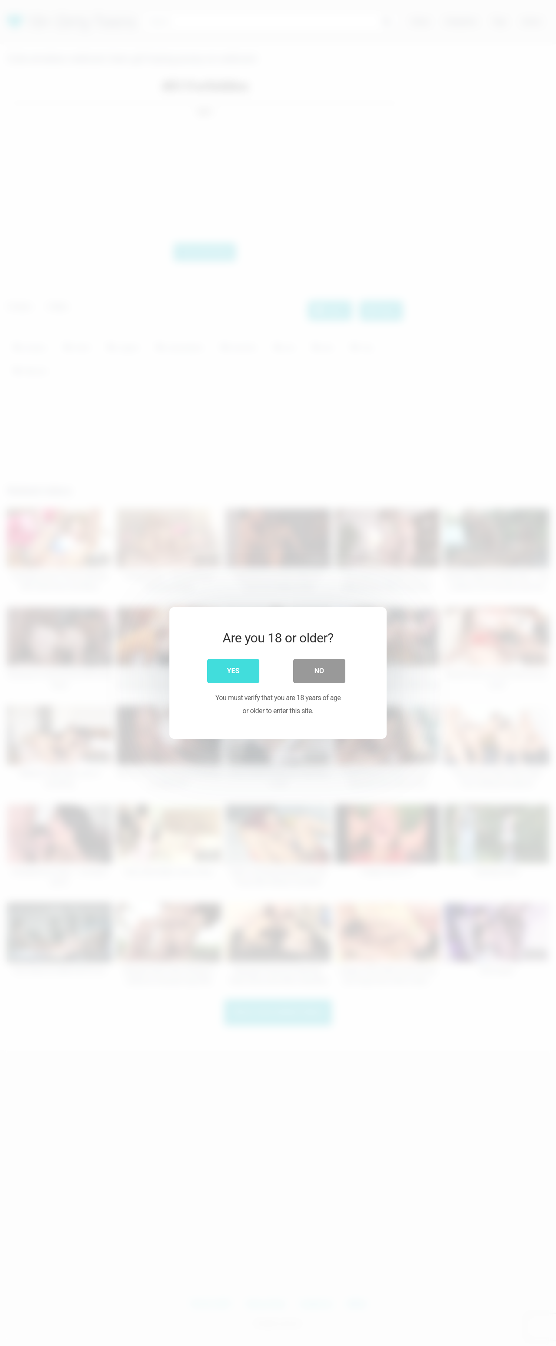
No (319, 671)
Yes (233, 671)
